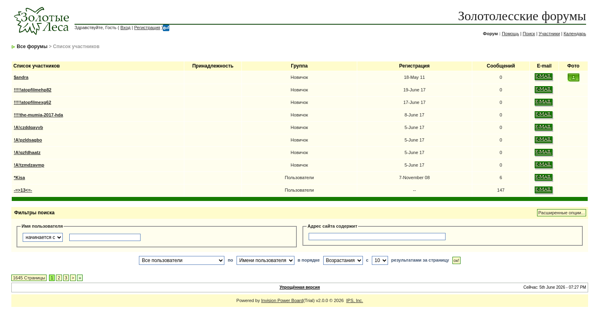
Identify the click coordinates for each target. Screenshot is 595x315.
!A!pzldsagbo (28, 139)
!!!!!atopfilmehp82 (32, 89)
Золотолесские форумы (522, 15)
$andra (21, 77)
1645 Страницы (29, 277)
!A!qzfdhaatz (27, 152)
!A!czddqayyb (28, 127)
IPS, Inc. (354, 300)
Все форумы (32, 46)
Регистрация (147, 27)
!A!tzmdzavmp (29, 165)
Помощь (510, 33)
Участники (549, 33)
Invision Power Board (282, 300)
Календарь (574, 33)
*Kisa (19, 177)
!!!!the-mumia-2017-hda (38, 114)
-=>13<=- (23, 190)
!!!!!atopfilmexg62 (32, 102)
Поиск (528, 33)
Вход (125, 27)
